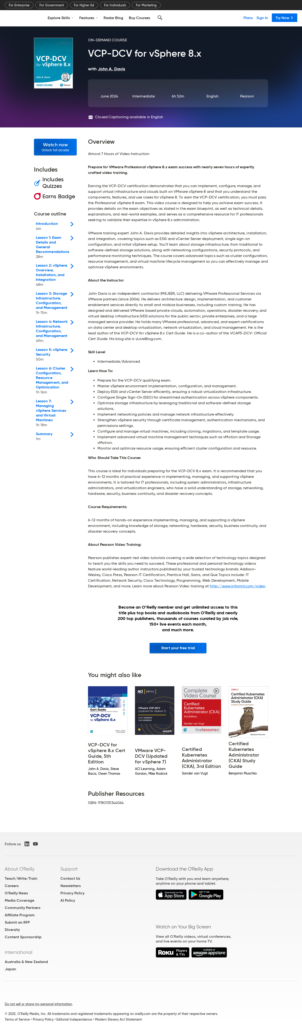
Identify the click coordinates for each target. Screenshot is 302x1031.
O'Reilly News (16, 893)
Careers (12, 885)
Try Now (285, 17)
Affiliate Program (20, 915)
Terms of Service (17, 1019)
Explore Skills (61, 17)
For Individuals (115, 5)
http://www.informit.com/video (237, 586)
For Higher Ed (84, 5)
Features (88, 17)
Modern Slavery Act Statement (118, 1019)
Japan (10, 969)
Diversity (12, 929)
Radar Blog (113, 17)
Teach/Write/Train (21, 878)
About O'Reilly (19, 869)
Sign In (262, 17)
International (18, 952)
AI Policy (67, 900)
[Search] (160, 17)
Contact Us (70, 878)
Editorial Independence (74, 1019)
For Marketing (146, 5)
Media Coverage (19, 900)
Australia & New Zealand (26, 961)
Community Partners (22, 907)
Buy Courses (139, 17)
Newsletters (70, 885)
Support (69, 869)
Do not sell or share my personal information (38, 1004)
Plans (248, 17)
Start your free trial (178, 647)
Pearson (247, 96)
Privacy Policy (72, 893)
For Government (51, 5)
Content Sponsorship (23, 936)
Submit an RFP (17, 922)
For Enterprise (19, 5)
